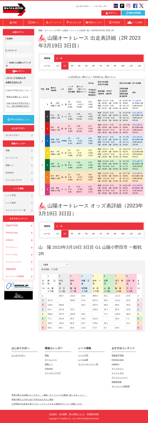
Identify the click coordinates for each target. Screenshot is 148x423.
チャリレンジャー (14, 262)
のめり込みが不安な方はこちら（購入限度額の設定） (18, 104)
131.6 (72, 296)
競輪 (8, 150)
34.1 (106, 296)
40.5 (72, 318)
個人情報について (77, 414)
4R (79, 66)
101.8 (61, 309)
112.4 (117, 300)
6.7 (105, 328)
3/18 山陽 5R (137, 125)
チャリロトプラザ (14, 180)
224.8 (72, 314)
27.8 (128, 296)
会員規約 (53, 414)
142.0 (117, 314)
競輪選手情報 (12, 225)
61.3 (49, 309)
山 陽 (59, 58)
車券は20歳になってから (17, 97)
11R (131, 66)
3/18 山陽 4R (137, 113)
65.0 (61, 328)
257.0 (95, 300)
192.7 (61, 296)
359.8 (72, 300)
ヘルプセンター (100, 6)
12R (139, 66)
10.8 (128, 309)
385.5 (95, 296)
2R (64, 66)
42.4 (83, 296)
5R (86, 66)
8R (108, 66)
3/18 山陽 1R (137, 149)
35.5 (117, 309)
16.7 (106, 309)
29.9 (128, 305)
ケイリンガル (12, 254)
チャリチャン (12, 247)
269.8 (61, 305)
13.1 (128, 323)
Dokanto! (10, 172)
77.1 (106, 314)
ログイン (18, 71)
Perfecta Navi (12, 233)
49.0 (49, 328)
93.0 (106, 300)
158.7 (50, 323)
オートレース (12, 158)
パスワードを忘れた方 (16, 78)
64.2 (83, 305)
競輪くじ (10, 165)
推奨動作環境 (93, 414)
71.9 (94, 328)
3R (72, 66)
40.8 (128, 314)
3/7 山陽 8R (136, 101)
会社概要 (63, 414)
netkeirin (9, 240)
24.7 (83, 323)
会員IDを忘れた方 (14, 82)
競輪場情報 (11, 269)
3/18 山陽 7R (137, 161)
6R (93, 66)
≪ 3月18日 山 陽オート (79, 77)
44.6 (128, 300)
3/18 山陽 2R (137, 137)
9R (115, 66)
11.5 (83, 328)
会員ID (10, 38)
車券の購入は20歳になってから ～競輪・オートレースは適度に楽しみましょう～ (50, 395)
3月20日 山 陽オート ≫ (104, 77)
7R (100, 66)
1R (57, 66)
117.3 (117, 296)
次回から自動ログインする (18, 64)
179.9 (95, 323)
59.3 (83, 314)
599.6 (50, 314)
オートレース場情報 (15, 276)
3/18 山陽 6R (137, 185)
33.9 (117, 318)
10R (123, 66)
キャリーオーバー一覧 (16, 210)
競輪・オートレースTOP (49, 30)
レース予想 (11, 195)
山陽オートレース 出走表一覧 (76, 30)
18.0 (117, 328)
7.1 (127, 318)
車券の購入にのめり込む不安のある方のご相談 (32, 399)
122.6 (95, 318)
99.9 (117, 305)
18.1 (106, 323)
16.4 (83, 318)
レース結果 (11, 203)
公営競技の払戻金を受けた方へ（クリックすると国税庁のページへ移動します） (47, 404)
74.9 (72, 309)
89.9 (72, 323)
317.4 (50, 300)
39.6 (106, 305)
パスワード (12, 50)
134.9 (95, 309)
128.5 (50, 305)
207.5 (61, 314)
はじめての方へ (83, 6)
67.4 (83, 300)
